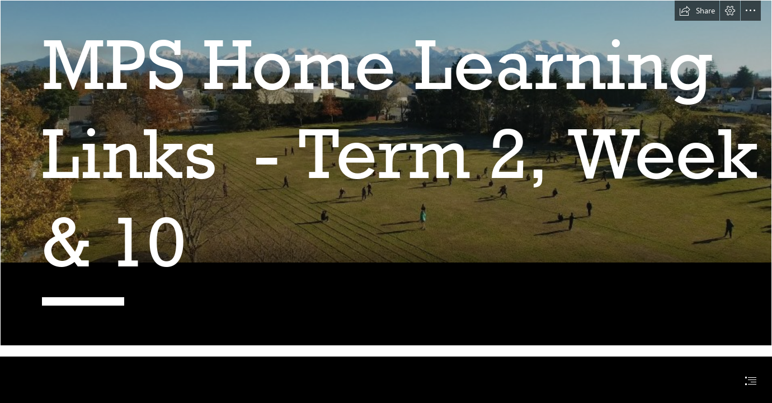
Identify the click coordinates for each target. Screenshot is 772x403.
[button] (697, 11)
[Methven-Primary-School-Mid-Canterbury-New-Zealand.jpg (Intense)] (386, 173)
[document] (386, 201)
